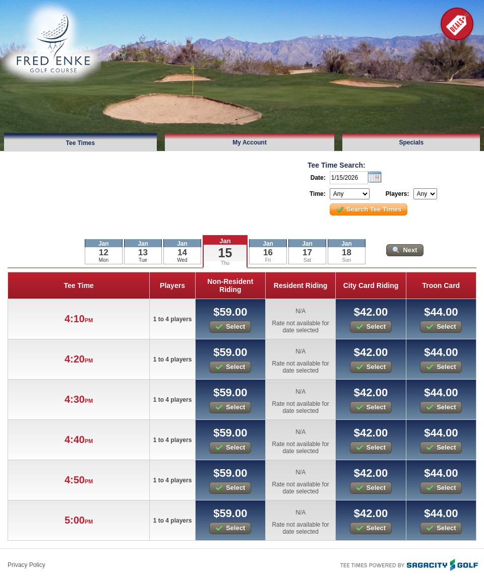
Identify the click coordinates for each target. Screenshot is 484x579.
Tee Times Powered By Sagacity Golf (408, 563)
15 (225, 253)
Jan (224, 241)
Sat (307, 260)
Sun (346, 260)
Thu (225, 263)
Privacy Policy (26, 564)
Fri (268, 260)
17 (307, 252)
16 (268, 252)
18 (346, 252)
